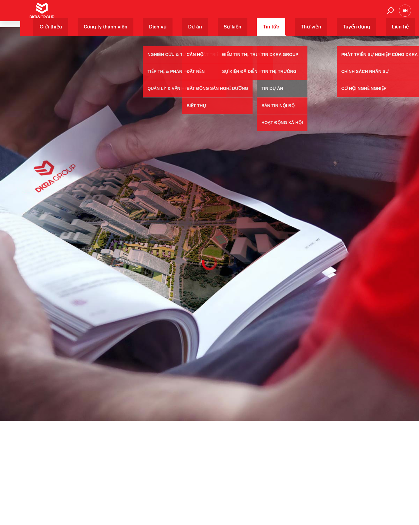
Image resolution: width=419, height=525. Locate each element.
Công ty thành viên (195, 13)
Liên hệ (372, 13)
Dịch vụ (228, 13)
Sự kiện (272, 13)
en (405, 13)
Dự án (249, 13)
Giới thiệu (161, 13)
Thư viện (318, 13)
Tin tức (294, 13)
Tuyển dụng (345, 13)
